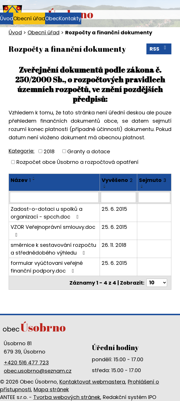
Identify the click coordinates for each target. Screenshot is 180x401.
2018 (49, 151)
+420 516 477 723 (26, 362)
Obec (52, 18)
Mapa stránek (51, 389)
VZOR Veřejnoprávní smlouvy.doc (53, 230)
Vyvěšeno (117, 180)
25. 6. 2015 (114, 209)
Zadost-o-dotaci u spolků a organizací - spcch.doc (46, 212)
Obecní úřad (29, 18)
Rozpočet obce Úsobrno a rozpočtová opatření (77, 162)
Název (21, 180)
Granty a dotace (88, 151)
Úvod (6, 18)
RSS (159, 48)
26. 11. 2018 (114, 245)
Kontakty (70, 18)
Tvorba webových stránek (66, 397)
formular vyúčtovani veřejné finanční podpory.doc (47, 266)
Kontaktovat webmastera (92, 381)
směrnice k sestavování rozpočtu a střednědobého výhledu (53, 248)
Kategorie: (21, 150)
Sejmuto (152, 180)
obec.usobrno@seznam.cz (37, 370)
